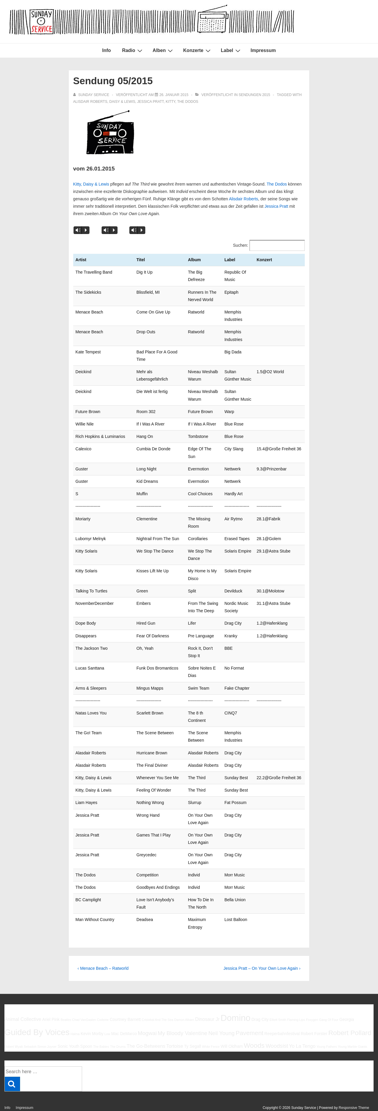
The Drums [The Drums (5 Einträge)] (118, 1032)
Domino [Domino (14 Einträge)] (235, 1003)
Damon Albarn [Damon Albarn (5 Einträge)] (184, 1005)
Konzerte (197, 50)
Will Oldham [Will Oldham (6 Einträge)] (232, 1031)
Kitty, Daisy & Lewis (91, 184)
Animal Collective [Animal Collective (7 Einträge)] (22, 1004)
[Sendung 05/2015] (173, 95)
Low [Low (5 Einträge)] (107, 1019)
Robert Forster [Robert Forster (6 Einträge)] (314, 1018)
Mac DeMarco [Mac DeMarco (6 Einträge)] (124, 1018)
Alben (163, 50)
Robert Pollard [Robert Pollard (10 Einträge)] (350, 1018)
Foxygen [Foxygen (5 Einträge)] (312, 1005)
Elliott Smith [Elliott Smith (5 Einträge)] (278, 1005)
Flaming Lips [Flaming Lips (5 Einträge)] (296, 1005)
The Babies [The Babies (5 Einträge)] (101, 1032)
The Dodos (187, 102)
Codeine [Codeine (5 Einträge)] (103, 1005)
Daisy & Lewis (122, 102)
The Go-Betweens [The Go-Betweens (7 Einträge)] (146, 1031)
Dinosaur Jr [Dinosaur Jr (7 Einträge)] (207, 1004)
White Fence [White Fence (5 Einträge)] (211, 1032)
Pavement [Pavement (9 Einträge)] (249, 1018)
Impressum (263, 50)
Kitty (170, 102)
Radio (133, 50)
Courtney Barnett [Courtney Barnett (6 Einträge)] (125, 1004)
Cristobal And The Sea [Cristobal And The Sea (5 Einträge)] (157, 1005)
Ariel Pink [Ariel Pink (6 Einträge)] (51, 1004)
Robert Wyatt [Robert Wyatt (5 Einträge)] (13, 1032)
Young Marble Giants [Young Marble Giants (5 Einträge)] (352, 1032)
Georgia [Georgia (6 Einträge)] (346, 1004)
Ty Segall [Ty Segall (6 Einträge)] (192, 1031)
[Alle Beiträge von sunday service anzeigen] (91, 95)
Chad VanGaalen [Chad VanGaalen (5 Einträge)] (84, 1005)
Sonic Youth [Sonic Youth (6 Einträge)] (68, 1031)
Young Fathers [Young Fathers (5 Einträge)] (327, 1032)
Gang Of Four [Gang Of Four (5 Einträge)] (328, 1005)
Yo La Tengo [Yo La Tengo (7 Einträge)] (302, 1031)
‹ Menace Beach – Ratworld (103, 953)
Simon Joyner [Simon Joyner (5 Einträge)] (46, 1032)
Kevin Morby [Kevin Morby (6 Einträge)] (92, 1018)
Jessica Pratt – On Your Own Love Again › (262, 953)
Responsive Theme (354, 1093)
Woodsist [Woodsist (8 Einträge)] (276, 1031)
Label (231, 50)
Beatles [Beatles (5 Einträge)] (66, 1005)
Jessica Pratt (150, 102)
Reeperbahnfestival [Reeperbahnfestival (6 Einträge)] (282, 1018)
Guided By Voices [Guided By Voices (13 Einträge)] (36, 1017)
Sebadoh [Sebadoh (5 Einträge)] (30, 1032)
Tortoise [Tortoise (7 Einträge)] (174, 1031)
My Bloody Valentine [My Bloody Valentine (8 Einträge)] (182, 1018)
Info (106, 50)
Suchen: (240, 245)
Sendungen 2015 (254, 95)
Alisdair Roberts (90, 102)
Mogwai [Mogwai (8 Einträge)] (147, 1018)
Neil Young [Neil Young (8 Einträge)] (221, 1018)
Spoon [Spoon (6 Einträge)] (86, 1031)
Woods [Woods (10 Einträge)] (254, 1030)
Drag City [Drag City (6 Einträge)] (259, 1004)
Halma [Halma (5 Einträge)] (75, 1019)
